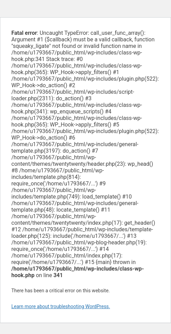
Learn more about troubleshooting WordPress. (60, 306)
